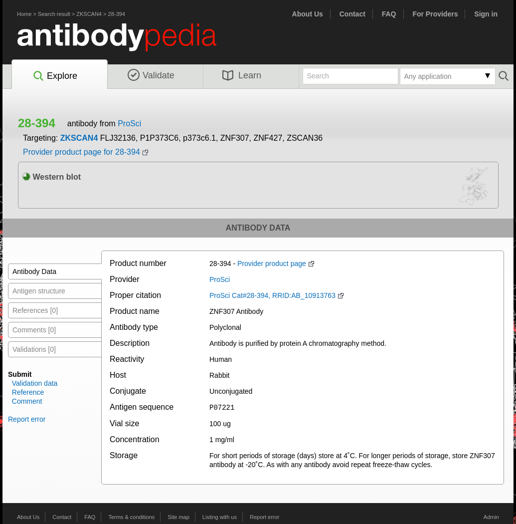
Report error (26, 419)
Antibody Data (34, 271)
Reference (28, 392)
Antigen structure (38, 291)
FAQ (389, 14)
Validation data (35, 383)
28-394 (116, 14)
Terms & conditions (131, 517)
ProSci (129, 123)
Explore (54, 76)
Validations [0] (34, 349)
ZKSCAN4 (89, 14)
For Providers (435, 14)
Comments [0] (34, 330)
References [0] (35, 310)
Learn (241, 75)
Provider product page (271, 263)
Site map (178, 517)
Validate (151, 75)
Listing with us (219, 517)
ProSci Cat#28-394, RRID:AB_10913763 (272, 295)
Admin (491, 517)
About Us (307, 14)
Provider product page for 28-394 (81, 152)
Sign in (486, 14)
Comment (27, 401)
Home (24, 14)
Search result (54, 14)
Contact (352, 14)
